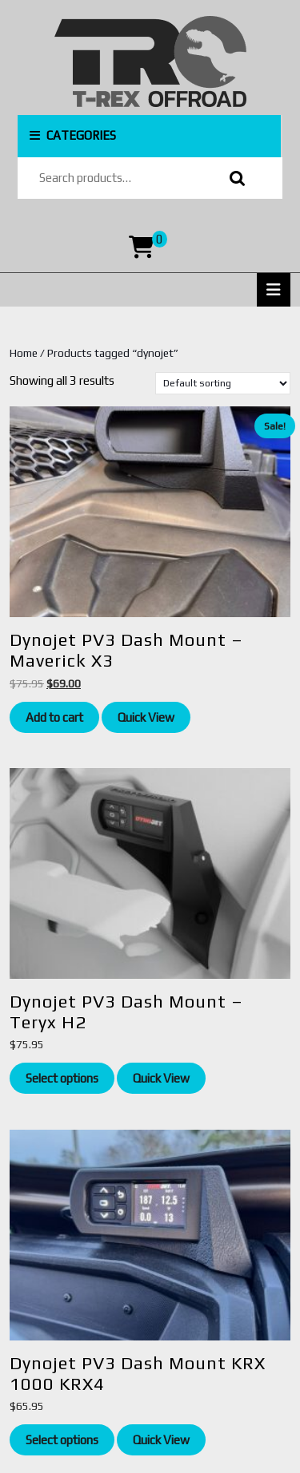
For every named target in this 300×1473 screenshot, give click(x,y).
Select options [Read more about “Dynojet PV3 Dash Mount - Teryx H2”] (62, 1078)
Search (234, 178)
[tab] (273, 290)
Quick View (146, 717)
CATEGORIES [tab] (73, 135)
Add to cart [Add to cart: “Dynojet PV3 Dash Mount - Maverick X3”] (54, 717)
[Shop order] (222, 383)
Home (24, 352)
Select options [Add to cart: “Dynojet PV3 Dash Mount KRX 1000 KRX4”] (62, 1440)
